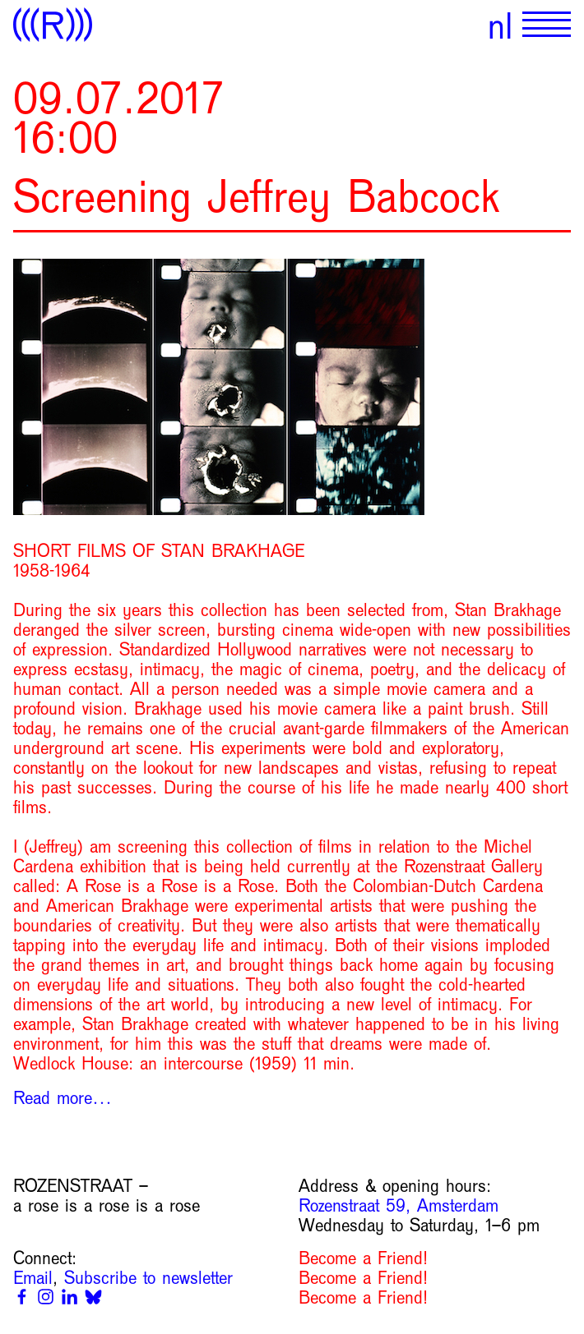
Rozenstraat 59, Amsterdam (398, 1206)
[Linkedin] (69, 1296)
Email (33, 1278)
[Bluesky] (93, 1296)
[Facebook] (21, 1296)
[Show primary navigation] (546, 25)
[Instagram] (45, 1296)
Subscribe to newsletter (148, 1278)
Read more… (62, 1098)
